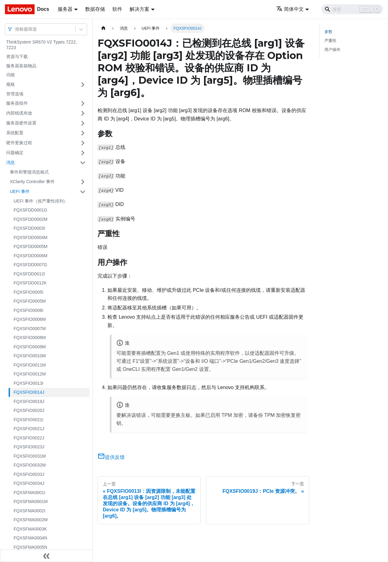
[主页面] (103, 28)
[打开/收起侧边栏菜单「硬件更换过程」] (83, 143)
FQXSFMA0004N (30, 537)
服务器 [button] (65, 9)
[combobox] (15, 29)
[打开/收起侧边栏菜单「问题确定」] (83, 153)
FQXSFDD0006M (31, 255)
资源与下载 (17, 56)
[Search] (352, 9)
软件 (117, 9)
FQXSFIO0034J (29, 483)
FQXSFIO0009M (30, 346)
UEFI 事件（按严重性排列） (41, 201)
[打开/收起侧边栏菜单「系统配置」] (83, 133)
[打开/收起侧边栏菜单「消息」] (83, 163)
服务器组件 (17, 103)
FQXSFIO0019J (29, 401)
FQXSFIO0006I (28, 310)
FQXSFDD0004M (31, 237)
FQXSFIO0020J (29, 410)
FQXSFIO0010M (30, 355)
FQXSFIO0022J (29, 437)
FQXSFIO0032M (30, 465)
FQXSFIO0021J (29, 428)
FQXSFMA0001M (31, 501)
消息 (10, 162)
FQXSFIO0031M (30, 456)
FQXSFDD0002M (31, 219)
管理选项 (14, 93)
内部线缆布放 (19, 113)
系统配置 (14, 132)
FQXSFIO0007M (30, 328)
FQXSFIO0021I (28, 419)
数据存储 (95, 9)
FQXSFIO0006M (30, 319)
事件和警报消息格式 (29, 172)
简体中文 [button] (290, 9)
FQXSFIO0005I (28, 292)
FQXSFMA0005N (30, 547)
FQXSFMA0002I (29, 510)
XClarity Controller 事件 (32, 181)
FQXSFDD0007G (30, 264)
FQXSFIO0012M (30, 373)
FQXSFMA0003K (30, 528)
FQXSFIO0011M (30, 365)
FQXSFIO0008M (30, 337)
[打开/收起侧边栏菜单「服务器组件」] (83, 103)
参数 (328, 31)
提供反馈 (111, 457)
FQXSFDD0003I (29, 228)
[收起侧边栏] (46, 556)
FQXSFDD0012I (29, 273)
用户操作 (332, 49)
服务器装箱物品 (21, 65)
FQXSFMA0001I (29, 492)
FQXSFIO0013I (28, 383)
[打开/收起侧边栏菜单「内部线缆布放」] (83, 113)
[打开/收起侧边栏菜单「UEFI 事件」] (83, 192)
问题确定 (14, 152)
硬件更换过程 (19, 142)
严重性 (330, 40)
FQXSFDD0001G (30, 210)
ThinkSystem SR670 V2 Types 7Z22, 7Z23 (41, 45)
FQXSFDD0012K (30, 282)
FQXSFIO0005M (30, 301)
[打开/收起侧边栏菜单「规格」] (83, 85)
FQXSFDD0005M (31, 246)
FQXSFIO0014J (29, 392)
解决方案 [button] (139, 9)
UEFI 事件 (20, 191)
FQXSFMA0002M (31, 519)
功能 (10, 74)
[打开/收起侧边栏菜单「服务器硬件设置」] (83, 123)
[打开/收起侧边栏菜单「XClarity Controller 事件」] (83, 182)
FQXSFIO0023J (29, 446)
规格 (10, 84)
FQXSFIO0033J (29, 474)
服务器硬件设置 (21, 122)
